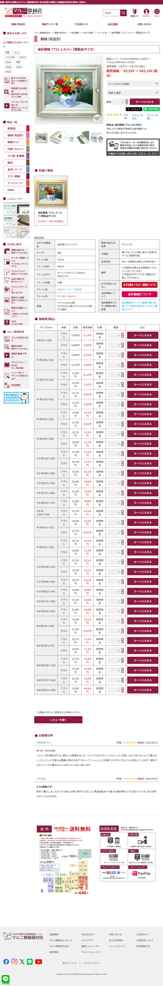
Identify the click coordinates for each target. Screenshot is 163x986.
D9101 (8, 61)
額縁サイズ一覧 (50, 24)
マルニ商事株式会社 (59, 945)
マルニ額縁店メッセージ (61, 940)
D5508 (8, 66)
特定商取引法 (143, 945)
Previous (40, 90)
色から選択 (91, 32)
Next (98, 90)
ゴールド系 (106, 32)
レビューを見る (137, 116)
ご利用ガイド (81, 24)
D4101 (8, 71)
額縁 (7, 52)
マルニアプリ (88, 940)
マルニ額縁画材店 (43, 32)
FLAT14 (22, 56)
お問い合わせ (144, 24)
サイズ (16, 52)
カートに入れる (145, 102)
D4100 (19, 66)
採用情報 (54, 951)
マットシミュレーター (92, 951)
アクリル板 (10, 56)
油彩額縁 (77, 32)
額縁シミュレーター (91, 945)
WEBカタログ (89, 934)
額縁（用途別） (18, 24)
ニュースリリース (117, 945)
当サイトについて (70, 963)
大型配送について (145, 940)
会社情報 (113, 24)
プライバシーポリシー (92, 963)
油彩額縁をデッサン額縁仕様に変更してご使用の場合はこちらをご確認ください (139, 306)
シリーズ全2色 (74, 289)
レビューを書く (152, 116)
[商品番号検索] (123, 13)
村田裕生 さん (43, 742)
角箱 (18, 61)
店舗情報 (54, 934)
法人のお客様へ (117, 940)
